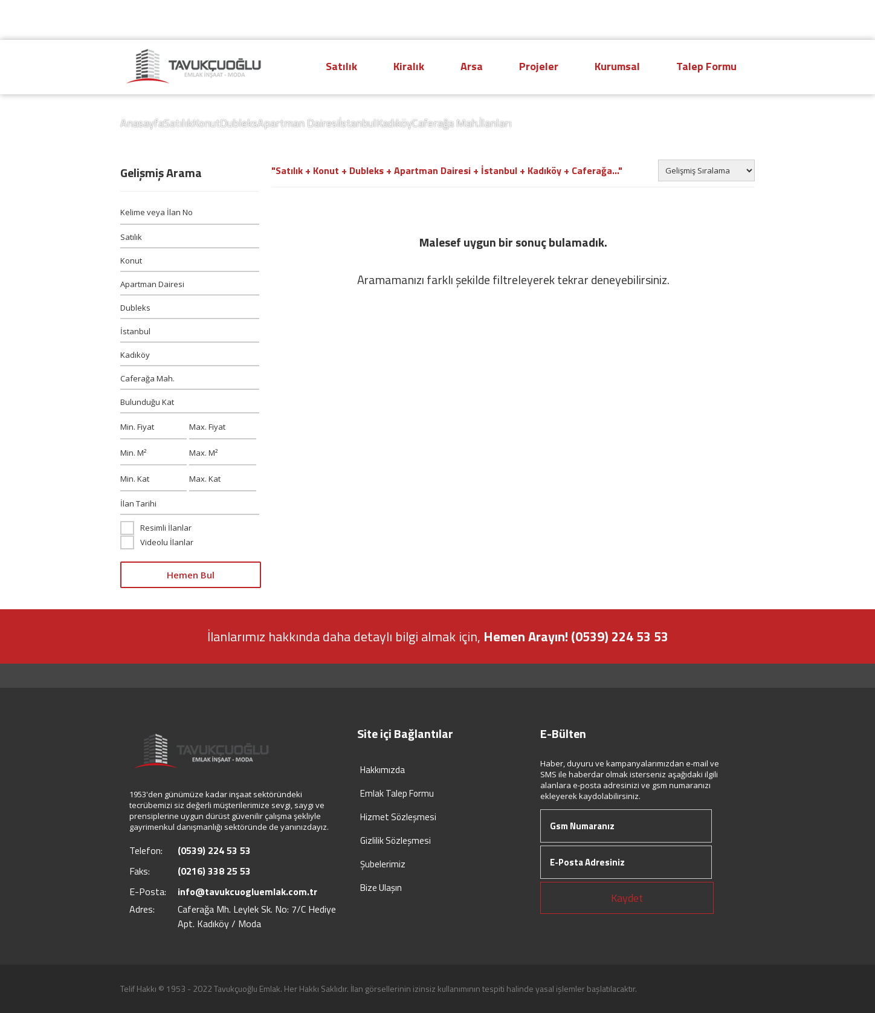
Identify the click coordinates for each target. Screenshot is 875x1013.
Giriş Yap (721, 20)
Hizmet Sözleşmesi (398, 817)
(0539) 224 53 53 (621, 19)
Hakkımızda (382, 770)
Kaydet (627, 898)
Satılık (341, 66)
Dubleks (238, 123)
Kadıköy (394, 123)
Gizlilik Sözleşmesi (395, 840)
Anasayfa (142, 123)
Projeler (538, 66)
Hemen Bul (191, 575)
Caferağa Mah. (445, 123)
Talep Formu (706, 66)
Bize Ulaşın (381, 888)
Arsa (471, 66)
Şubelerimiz (382, 864)
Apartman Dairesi (298, 123)
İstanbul (357, 123)
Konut (206, 123)
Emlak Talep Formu (397, 793)
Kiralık (408, 66)
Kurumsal (617, 66)
